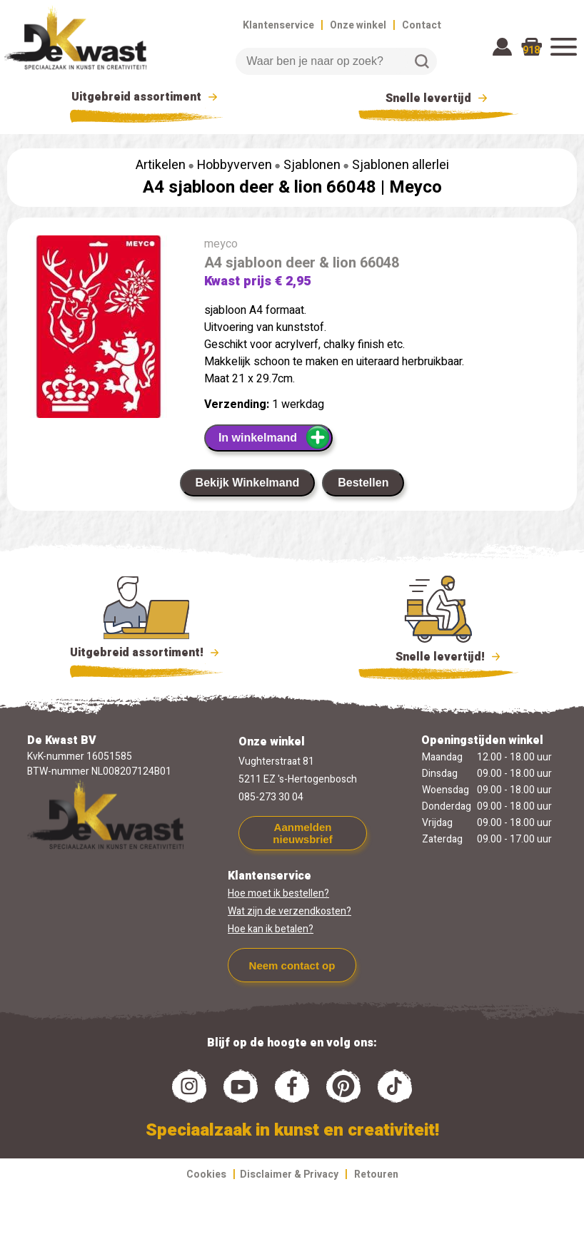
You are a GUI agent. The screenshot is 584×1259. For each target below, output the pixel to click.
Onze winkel (358, 25)
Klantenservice (278, 25)
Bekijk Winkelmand (248, 482)
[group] (98, 329)
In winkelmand (274, 437)
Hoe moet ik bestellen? (278, 893)
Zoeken (422, 61)
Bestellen (363, 482)
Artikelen (161, 165)
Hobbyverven (234, 165)
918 (531, 50)
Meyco (415, 187)
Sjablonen (312, 165)
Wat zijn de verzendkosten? (289, 911)
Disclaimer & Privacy (289, 1174)
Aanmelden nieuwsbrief (302, 833)
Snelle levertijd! (438, 655)
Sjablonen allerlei (400, 165)
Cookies (206, 1174)
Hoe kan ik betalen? (270, 929)
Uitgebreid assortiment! (146, 652)
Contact (421, 25)
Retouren (376, 1174)
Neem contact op (292, 965)
